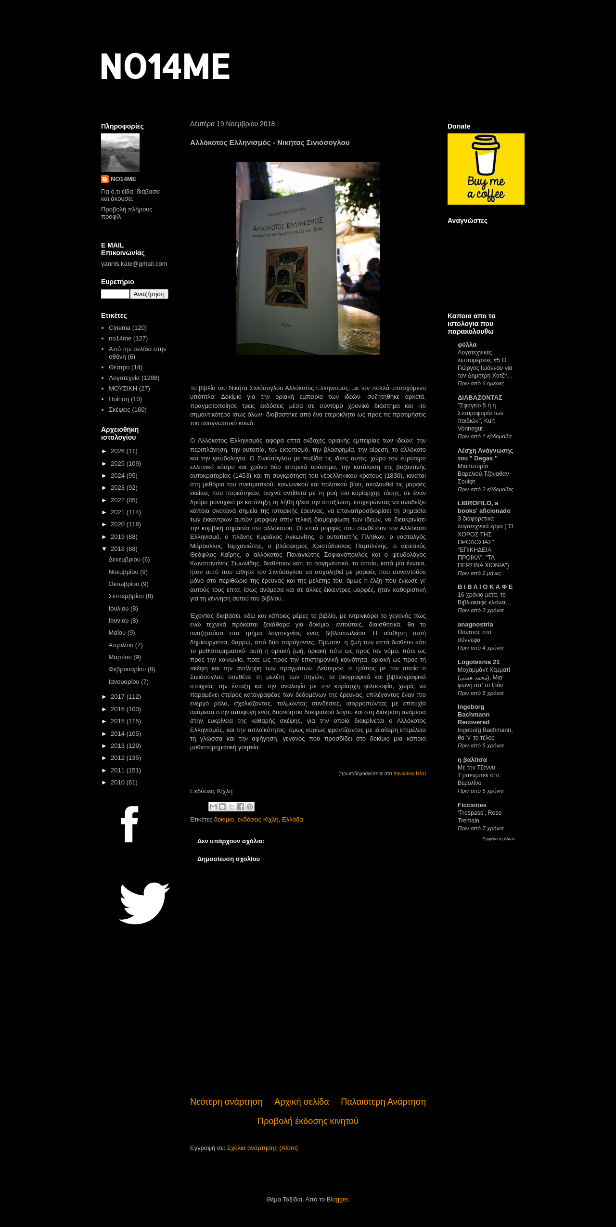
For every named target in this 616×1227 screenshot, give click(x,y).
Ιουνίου (119, 620)
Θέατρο (119, 367)
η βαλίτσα (472, 759)
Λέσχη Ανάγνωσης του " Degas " (485, 454)
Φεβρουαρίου (128, 669)
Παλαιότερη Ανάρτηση (383, 1102)
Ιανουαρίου (125, 681)
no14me (120, 338)
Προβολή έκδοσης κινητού (308, 1121)
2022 (119, 500)
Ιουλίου (119, 608)
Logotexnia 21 (479, 662)
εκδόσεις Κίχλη (258, 819)
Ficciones (472, 805)
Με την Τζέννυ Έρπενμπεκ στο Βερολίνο (479, 775)
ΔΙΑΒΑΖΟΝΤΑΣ (480, 397)
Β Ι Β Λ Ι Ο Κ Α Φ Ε (485, 586)
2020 (119, 524)
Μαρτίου (121, 657)
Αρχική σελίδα (301, 1102)
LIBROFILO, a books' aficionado (484, 506)
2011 (119, 770)
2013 (119, 745)
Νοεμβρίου (125, 571)
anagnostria (475, 624)
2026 (119, 451)
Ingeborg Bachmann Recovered (473, 714)
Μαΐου (118, 632)
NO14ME (164, 65)
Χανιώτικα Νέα (408, 773)
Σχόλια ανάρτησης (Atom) (262, 1147)
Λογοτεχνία (124, 377)
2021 (119, 512)
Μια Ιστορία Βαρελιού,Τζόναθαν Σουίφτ (483, 474)
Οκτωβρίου (125, 583)
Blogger (337, 1199)
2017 (119, 696)
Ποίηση (119, 399)
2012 (119, 757)
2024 (119, 475)
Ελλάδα (292, 819)
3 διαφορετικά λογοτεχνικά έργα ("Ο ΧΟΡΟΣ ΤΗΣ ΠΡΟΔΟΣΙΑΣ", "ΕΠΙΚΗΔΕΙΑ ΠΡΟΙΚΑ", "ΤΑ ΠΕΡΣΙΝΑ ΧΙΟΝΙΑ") (485, 541)
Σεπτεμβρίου (127, 596)
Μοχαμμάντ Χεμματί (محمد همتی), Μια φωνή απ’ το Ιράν (484, 677)
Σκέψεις (119, 409)
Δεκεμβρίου (125, 559)
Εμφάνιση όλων (498, 838)
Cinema (119, 327)
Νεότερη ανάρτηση (226, 1102)
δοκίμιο (224, 819)
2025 (119, 463)
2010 (119, 782)
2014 (119, 733)
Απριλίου (122, 645)
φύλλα (467, 344)
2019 (119, 536)
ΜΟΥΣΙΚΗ (123, 388)
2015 (119, 721)
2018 (119, 548)
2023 (119, 487)
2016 (119, 709)
